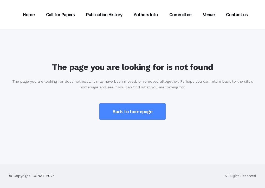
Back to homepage (132, 111)
